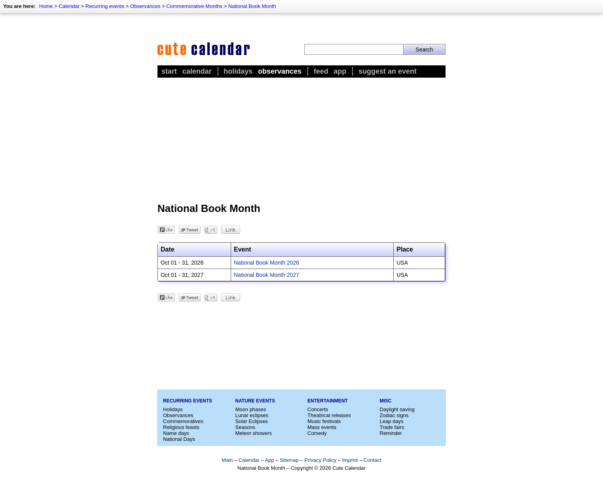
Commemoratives (183, 421)
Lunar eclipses (252, 415)
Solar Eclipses (251, 421)
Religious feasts (181, 427)
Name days (176, 433)
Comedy (316, 433)
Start (169, 71)
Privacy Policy (320, 460)
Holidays (238, 71)
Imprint (350, 460)
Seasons (245, 427)
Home (46, 6)
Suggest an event (387, 71)
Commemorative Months (194, 6)
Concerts (317, 409)
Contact (372, 460)
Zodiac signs (394, 415)
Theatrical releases (329, 415)
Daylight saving (397, 409)
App (340, 71)
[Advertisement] (301, 139)
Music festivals (324, 421)
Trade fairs (392, 427)
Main (227, 460)
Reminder (391, 433)
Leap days (392, 421)
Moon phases (250, 409)
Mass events (321, 427)
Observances (145, 6)
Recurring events (104, 6)
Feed (321, 71)
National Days (179, 439)
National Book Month (252, 6)
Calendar (69, 6)
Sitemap (289, 460)
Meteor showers (253, 433)
